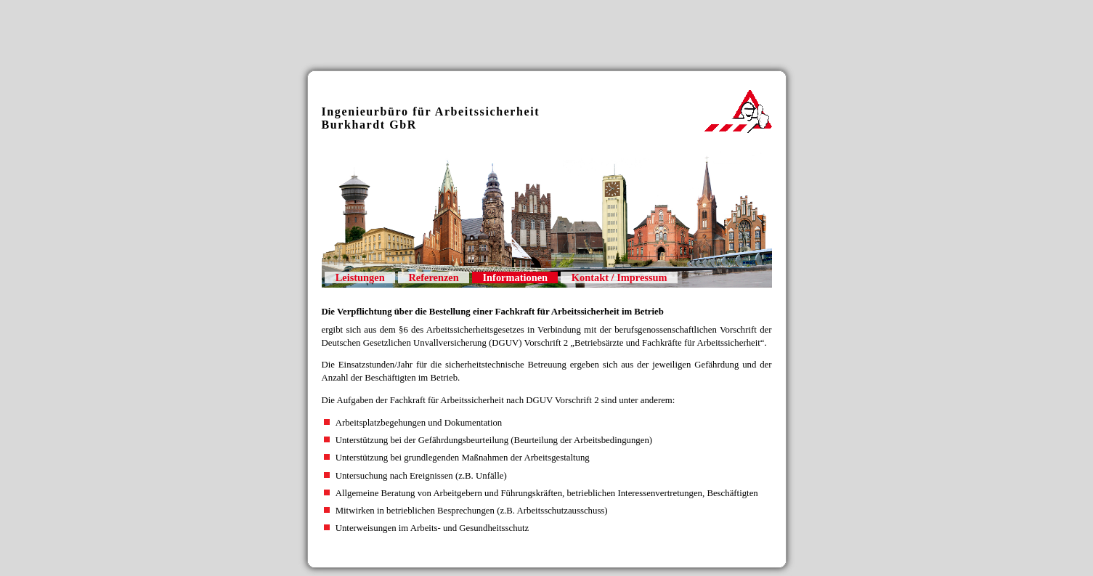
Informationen (515, 277)
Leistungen (360, 277)
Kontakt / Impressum (619, 277)
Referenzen (433, 277)
